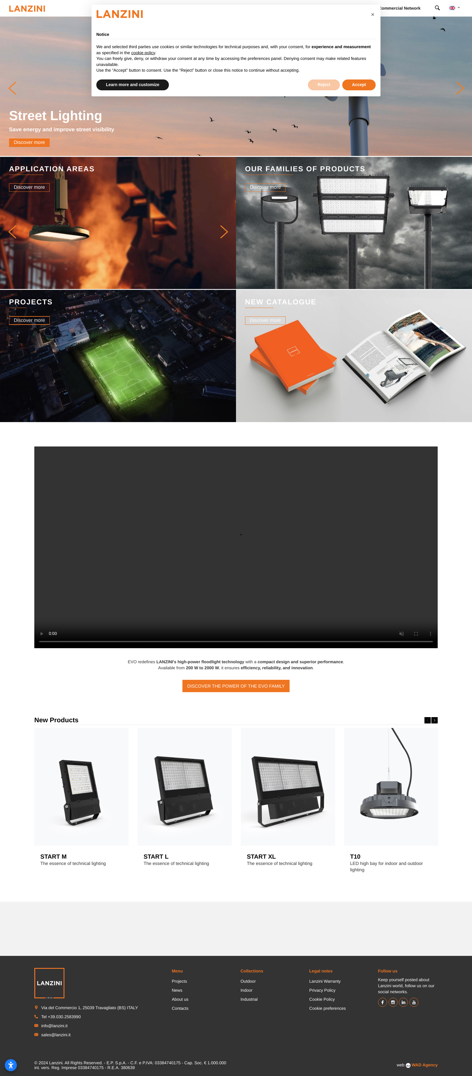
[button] (12, 232)
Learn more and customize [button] (132, 84)
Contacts (180, 1008)
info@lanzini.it (54, 1025)
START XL (261, 857)
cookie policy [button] (143, 52)
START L (156, 857)
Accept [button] (359, 84)
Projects (179, 981)
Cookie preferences (327, 1008)
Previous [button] (427, 720)
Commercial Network (400, 8)
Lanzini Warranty (325, 981)
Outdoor (248, 981)
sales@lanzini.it (55, 1034)
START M (53, 857)
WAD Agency (424, 1064)
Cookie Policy (322, 999)
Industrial (249, 999)
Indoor (247, 990)
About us (180, 999)
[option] (81, 799)
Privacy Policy (322, 990)
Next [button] (434, 720)
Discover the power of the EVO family (236, 686)
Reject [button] (324, 84)
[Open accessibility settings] (11, 1065)
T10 (355, 857)
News (177, 990)
